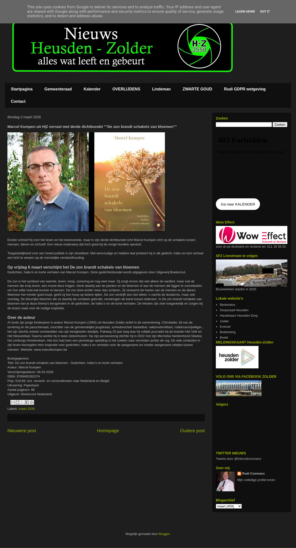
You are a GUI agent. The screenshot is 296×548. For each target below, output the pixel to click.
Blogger (164, 534)
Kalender (92, 89)
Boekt (224, 337)
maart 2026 (27, 409)
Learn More (245, 11)
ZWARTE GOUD (197, 89)
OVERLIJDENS (126, 89)
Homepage (108, 430)
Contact (18, 101)
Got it (265, 11)
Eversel (225, 326)
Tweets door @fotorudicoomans (238, 459)
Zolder (224, 321)
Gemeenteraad (58, 89)
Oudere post (192, 430)
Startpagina (22, 89)
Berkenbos (227, 305)
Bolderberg (228, 332)
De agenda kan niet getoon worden (251, 163)
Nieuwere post (21, 430)
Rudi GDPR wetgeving (245, 89)
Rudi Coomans (253, 473)
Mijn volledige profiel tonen (256, 480)
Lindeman (161, 89)
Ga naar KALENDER (238, 204)
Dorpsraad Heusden (234, 310)
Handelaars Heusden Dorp (239, 315)
